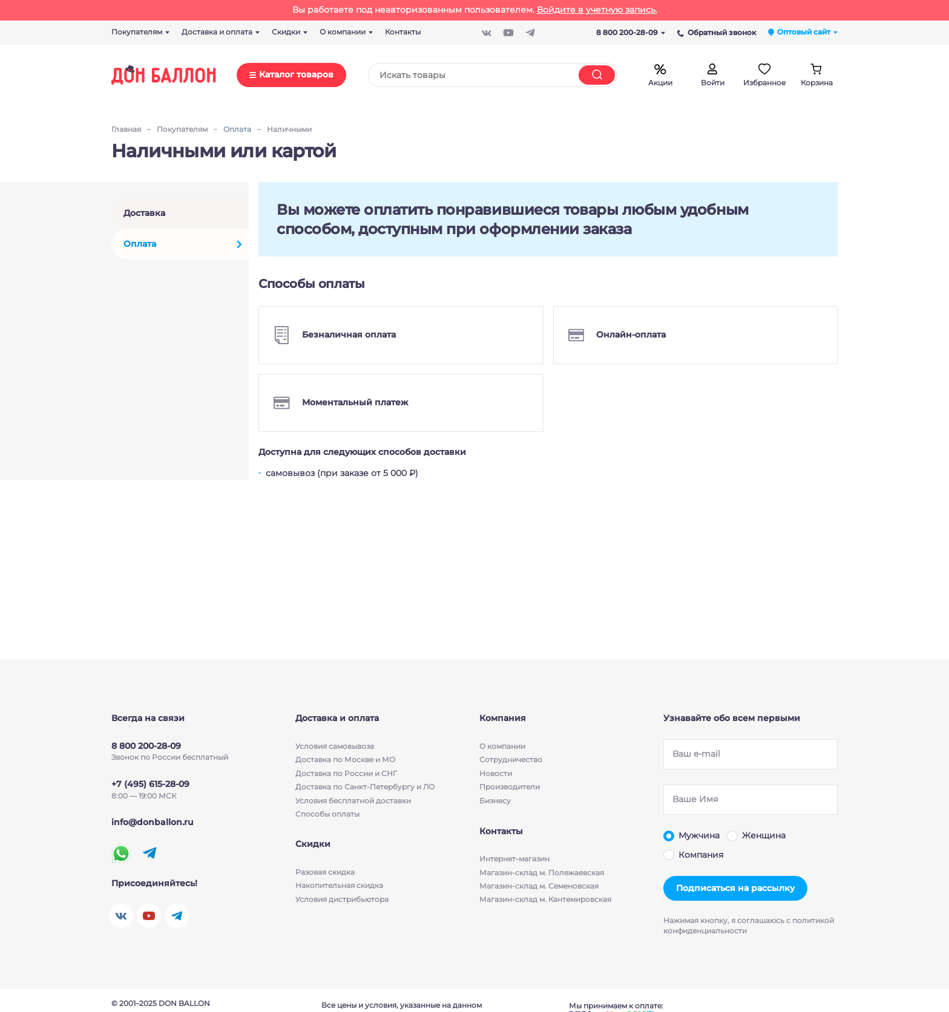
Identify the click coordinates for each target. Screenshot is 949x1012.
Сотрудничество (510, 759)
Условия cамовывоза (334, 746)
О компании (502, 746)
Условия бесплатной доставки (353, 800)
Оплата (139, 243)
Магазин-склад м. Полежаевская (541, 873)
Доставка (144, 212)
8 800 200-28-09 (630, 32)
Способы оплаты (327, 813)
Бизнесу (495, 800)
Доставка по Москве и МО (345, 759)
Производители (509, 786)
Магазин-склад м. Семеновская (539, 886)
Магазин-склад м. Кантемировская (545, 900)
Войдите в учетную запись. (597, 9)
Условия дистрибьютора (342, 900)
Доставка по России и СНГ (346, 773)
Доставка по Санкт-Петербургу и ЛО (365, 786)
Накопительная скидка (339, 886)
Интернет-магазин (514, 859)
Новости (495, 773)
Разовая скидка (325, 873)
